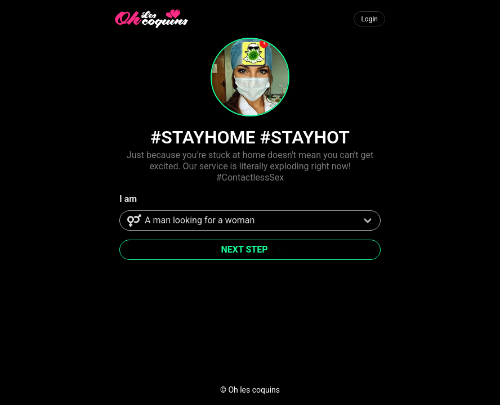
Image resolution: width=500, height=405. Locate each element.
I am (128, 199)
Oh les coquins (254, 389)
